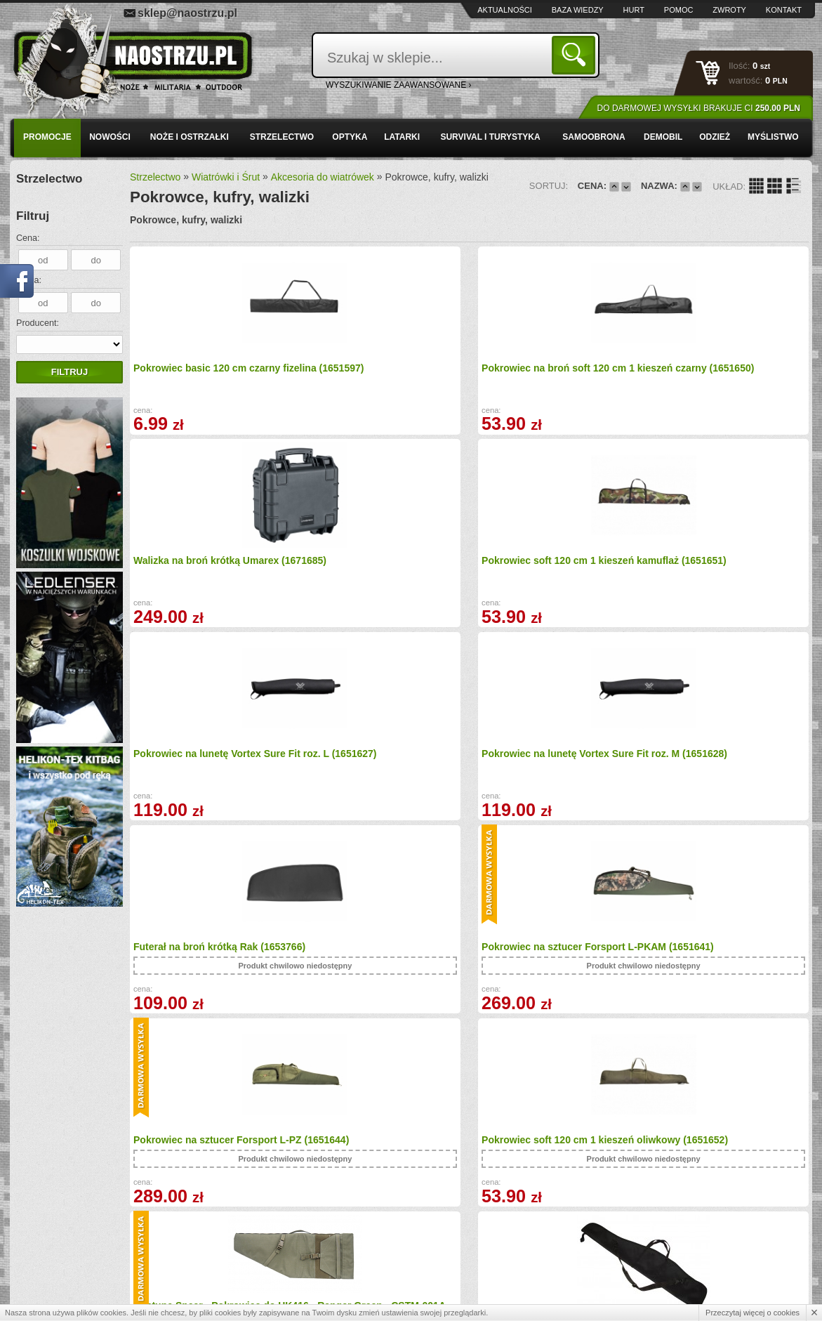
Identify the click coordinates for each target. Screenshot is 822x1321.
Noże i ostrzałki (189, 137)
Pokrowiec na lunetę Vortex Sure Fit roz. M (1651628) (380, 563)
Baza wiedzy (578, 10)
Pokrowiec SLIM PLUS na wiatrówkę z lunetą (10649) (707, 762)
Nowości (110, 137)
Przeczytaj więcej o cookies (752, 1312)
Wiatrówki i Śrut (226, 177)
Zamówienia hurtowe (75, 1239)
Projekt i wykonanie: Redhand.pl (747, 1297)
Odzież (714, 137)
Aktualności (504, 10)
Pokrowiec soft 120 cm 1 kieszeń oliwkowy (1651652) (380, 763)
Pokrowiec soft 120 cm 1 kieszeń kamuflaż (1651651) (721, 372)
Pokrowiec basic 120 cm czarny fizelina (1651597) (206, 372)
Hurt (633, 10)
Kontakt (784, 10)
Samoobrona (593, 137)
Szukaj (576, 54)
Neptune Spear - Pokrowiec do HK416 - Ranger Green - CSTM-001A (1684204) (546, 741)
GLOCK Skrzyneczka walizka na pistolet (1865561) (551, 962)
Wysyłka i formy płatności (83, 1224)
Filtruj (69, 372)
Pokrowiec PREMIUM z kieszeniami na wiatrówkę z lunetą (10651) (384, 967)
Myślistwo (773, 137)
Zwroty (729, 10)
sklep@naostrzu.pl (187, 13)
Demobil (663, 137)
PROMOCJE (47, 137)
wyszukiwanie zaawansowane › (399, 85)
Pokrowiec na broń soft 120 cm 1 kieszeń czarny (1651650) (380, 372)
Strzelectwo (282, 137)
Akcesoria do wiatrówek (322, 177)
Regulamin (56, 1254)
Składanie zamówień (272, 1254)
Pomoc (679, 10)
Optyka (349, 137)
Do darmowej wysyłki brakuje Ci (698, 108)
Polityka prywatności (74, 1270)
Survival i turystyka (490, 137)
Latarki (402, 137)
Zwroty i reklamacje (270, 1239)
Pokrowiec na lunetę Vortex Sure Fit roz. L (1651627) (209, 563)
